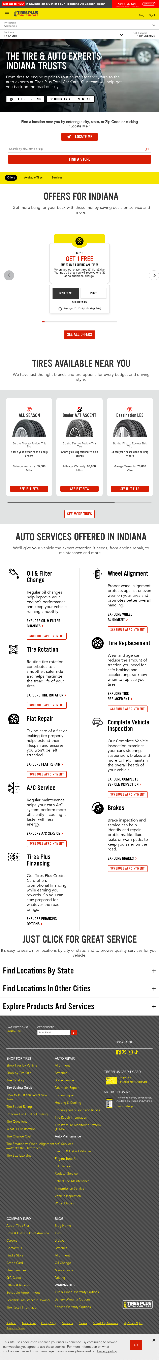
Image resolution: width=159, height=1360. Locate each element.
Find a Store (146, 149)
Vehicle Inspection (68, 1196)
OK (136, 1345)
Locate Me (79, 136)
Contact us (13, 1031)
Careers (11, 1240)
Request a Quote (15, 1328)
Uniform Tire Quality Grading (27, 1114)
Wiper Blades (64, 1203)
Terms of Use (29, 1323)
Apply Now (126, 1078)
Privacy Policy (48, 1323)
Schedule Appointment (23, 1292)
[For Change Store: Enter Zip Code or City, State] (79, 149)
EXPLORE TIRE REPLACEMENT (119, 696)
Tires (58, 1233)
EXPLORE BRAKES (121, 858)
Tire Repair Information (71, 1117)
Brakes (59, 1240)
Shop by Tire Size (18, 1073)
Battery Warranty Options (72, 1299)
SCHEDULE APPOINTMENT (46, 636)
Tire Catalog (15, 1080)
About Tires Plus (18, 1226)
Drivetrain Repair (66, 1088)
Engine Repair (65, 1095)
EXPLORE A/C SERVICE (43, 833)
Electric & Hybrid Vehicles (73, 1151)
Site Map (11, 1323)
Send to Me (65, 293)
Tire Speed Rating (19, 1107)
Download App (125, 1106)
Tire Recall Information (22, 1307)
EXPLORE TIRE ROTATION (45, 695)
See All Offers (79, 334)
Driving (60, 1278)
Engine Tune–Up (66, 1159)
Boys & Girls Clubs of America (27, 1233)
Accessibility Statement (105, 1323)
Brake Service (64, 1080)
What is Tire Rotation (21, 1129)
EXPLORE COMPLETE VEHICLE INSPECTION (123, 781)
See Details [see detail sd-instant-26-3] (79, 302)
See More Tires (79, 514)
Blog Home (63, 1226)
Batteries (61, 1073)
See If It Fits (29, 488)
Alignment (62, 1065)
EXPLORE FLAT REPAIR (43, 764)
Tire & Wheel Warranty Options (77, 1292)
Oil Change (63, 1166)
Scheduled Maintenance (72, 1181)
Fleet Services (16, 1270)
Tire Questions (16, 1121)
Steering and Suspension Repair (77, 1110)
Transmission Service (69, 1188)
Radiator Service (66, 1173)
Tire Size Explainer (19, 1155)
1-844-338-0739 (146, 36)
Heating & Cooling (68, 1103)
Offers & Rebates (18, 1285)
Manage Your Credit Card (133, 1082)
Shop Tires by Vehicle (21, 1065)
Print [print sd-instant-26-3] (93, 293)
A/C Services (64, 1144)
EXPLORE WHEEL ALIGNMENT (120, 617)
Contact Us (14, 1248)
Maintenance (64, 1270)
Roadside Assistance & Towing (28, 1300)
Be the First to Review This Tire (29, 445)
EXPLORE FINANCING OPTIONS (42, 921)
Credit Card (14, 1263)
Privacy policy (107, 1351)
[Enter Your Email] (53, 1032)
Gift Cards (13, 1278)
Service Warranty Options (73, 1307)
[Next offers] (154, 275)
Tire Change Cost (18, 1136)
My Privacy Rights (133, 1323)
